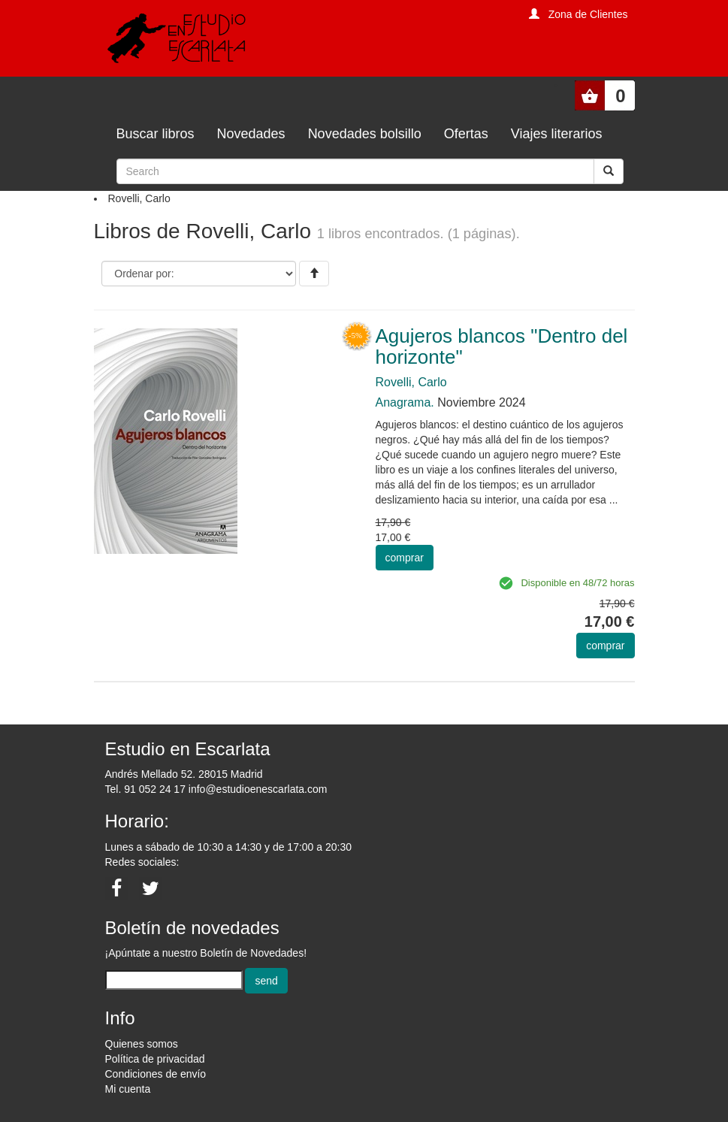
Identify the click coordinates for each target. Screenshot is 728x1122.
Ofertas (466, 133)
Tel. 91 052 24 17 (145, 789)
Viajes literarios (557, 133)
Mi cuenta (128, 1089)
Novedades (251, 133)
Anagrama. (405, 402)
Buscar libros (155, 133)
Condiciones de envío (156, 1074)
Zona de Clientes (588, 14)
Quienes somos (141, 1044)
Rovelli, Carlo (411, 382)
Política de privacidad (155, 1059)
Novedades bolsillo (364, 133)
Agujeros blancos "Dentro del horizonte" (502, 347)
